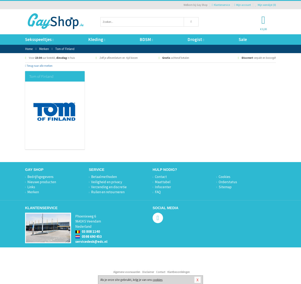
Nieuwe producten (41, 182)
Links (31, 187)
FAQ (158, 192)
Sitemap (225, 187)
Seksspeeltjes (39, 39)
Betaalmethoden (104, 176)
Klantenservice (221, 5)
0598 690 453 (88, 236)
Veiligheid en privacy (106, 182)
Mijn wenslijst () (265, 5)
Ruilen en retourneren (108, 192)
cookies (158, 280)
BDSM (146, 39)
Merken (33, 192)
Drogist (195, 39)
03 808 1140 (87, 231)
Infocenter (163, 187)
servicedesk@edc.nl (91, 241)
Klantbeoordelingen (178, 272)
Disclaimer (148, 272)
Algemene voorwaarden (126, 272)
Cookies (224, 176)
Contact (161, 176)
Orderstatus (228, 182)
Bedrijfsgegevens (40, 176)
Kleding (96, 39)
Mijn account (242, 5)
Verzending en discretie (109, 187)
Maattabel (163, 182)
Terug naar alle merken (38, 66)
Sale (243, 39)
